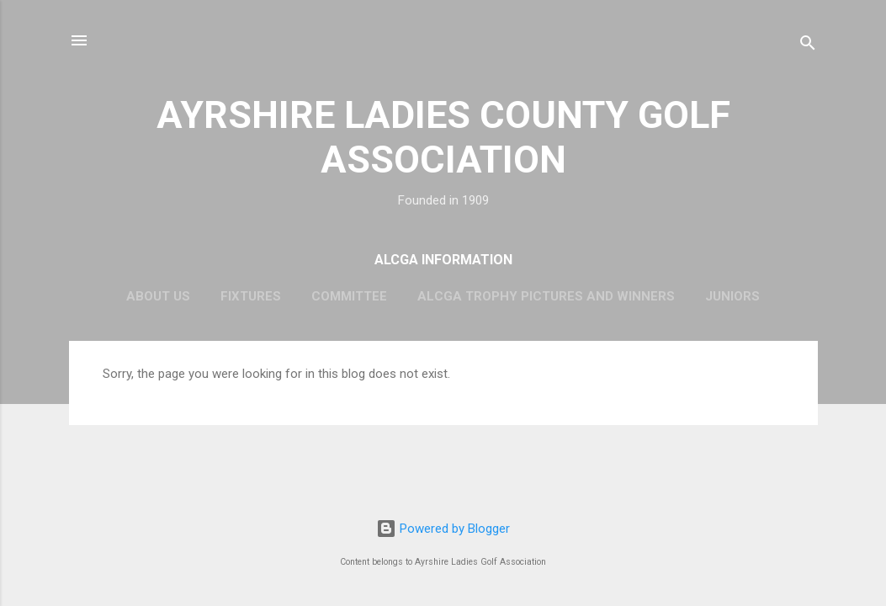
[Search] (808, 46)
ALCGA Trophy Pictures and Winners (546, 296)
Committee (349, 296)
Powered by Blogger (443, 528)
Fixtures (250, 296)
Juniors (732, 296)
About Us (158, 296)
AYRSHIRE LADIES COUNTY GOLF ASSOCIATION (443, 137)
